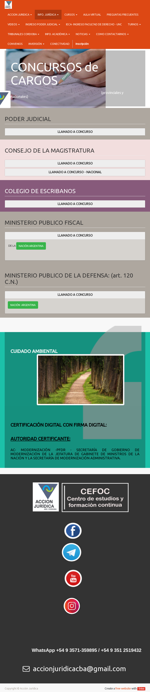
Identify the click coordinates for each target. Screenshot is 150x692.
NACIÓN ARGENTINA (31, 245)
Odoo (141, 689)
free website (123, 688)
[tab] (75, 132)
